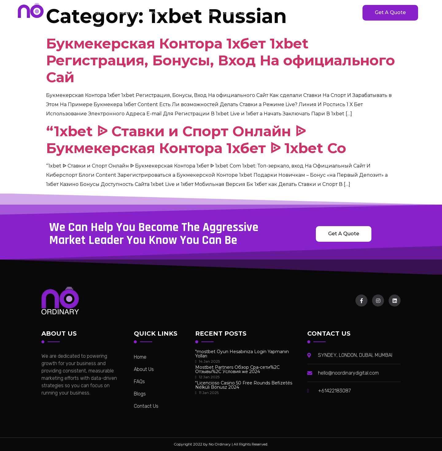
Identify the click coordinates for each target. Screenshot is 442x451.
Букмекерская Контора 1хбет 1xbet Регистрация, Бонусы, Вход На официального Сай (220, 60)
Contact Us (234, 12)
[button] (390, 13)
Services (158, 12)
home (98, 12)
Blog (206, 12)
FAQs (185, 12)
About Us (126, 12)
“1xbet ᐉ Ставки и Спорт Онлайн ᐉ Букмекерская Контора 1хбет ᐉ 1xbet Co (196, 139)
